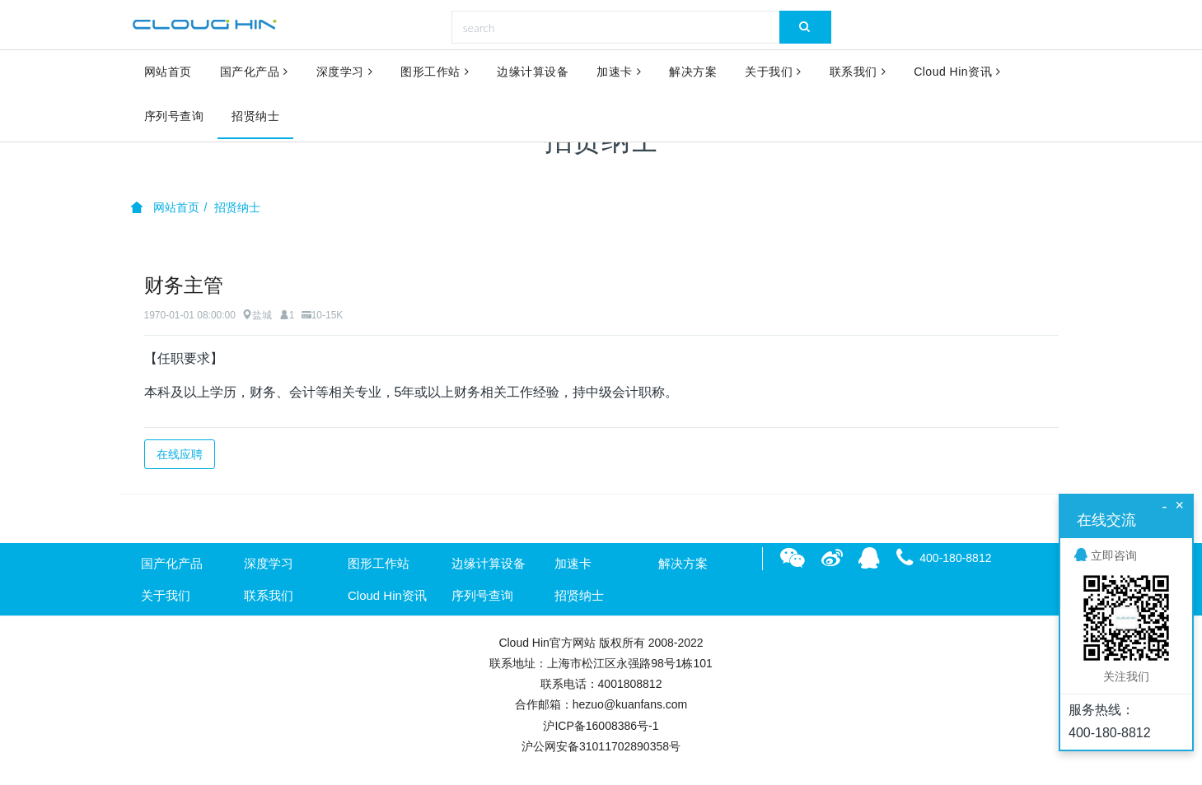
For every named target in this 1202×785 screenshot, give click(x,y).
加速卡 (618, 72)
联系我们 (858, 72)
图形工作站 (434, 72)
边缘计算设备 (532, 72)
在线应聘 (180, 454)
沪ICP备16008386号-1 (600, 725)
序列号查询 (174, 116)
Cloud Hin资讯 (957, 72)
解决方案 (693, 72)
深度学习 (344, 72)
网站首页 (168, 72)
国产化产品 (254, 72)
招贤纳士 (255, 116)
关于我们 (773, 72)
